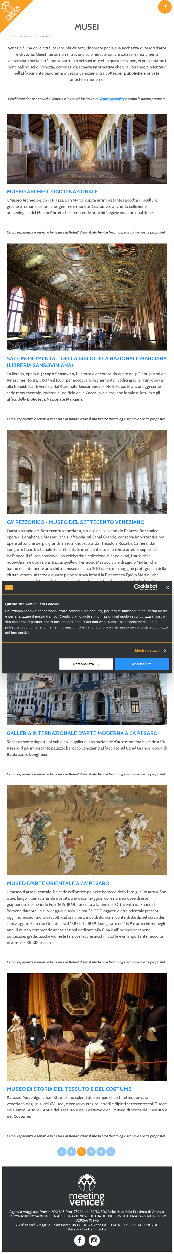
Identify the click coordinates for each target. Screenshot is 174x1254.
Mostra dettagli (147, 650)
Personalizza (86, 664)
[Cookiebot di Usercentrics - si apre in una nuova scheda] (137, 587)
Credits (100, 1229)
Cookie (87, 1229)
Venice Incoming (112, 99)
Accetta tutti (142, 664)
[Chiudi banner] (167, 587)
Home (11, 36)
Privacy (73, 1229)
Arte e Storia (28, 36)
